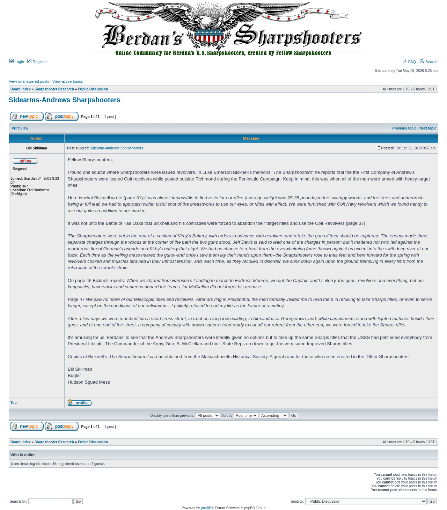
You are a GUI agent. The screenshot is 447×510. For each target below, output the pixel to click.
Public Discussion (93, 89)
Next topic (427, 128)
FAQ (409, 62)
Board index (20, 89)
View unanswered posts (29, 81)
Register (37, 62)
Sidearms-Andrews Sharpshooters (64, 100)
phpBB (206, 508)
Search (429, 62)
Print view (20, 128)
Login (16, 62)
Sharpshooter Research (54, 89)
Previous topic (405, 128)
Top (13, 403)
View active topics (67, 81)
